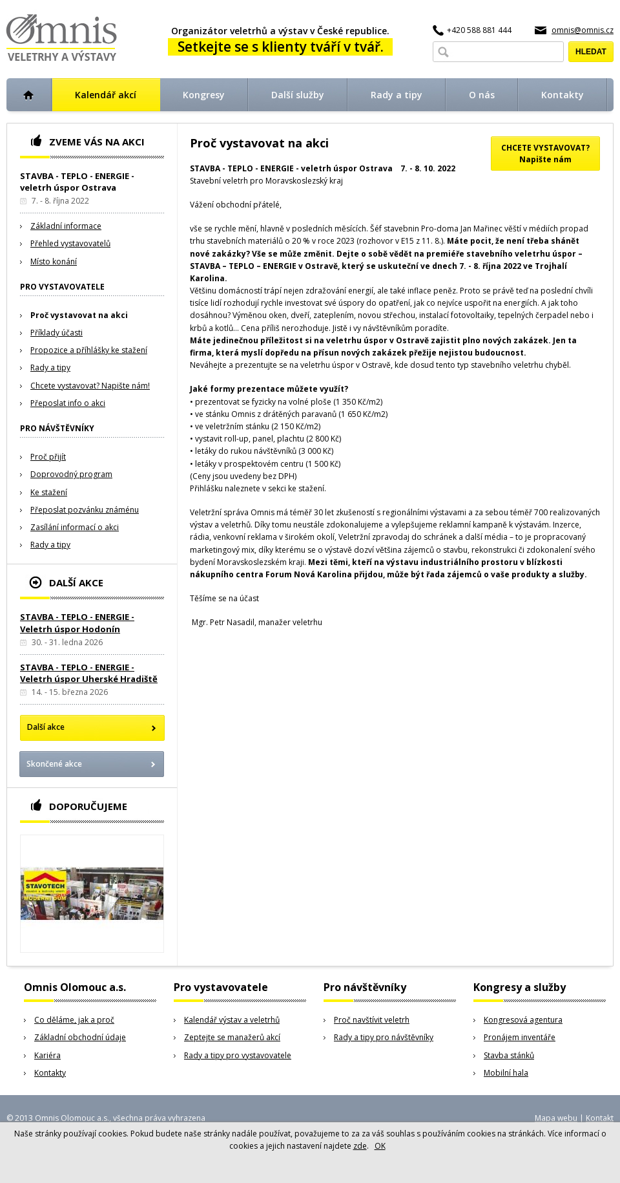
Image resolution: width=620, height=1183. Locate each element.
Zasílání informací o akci (74, 527)
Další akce (46, 726)
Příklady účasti (56, 332)
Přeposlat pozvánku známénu (84, 509)
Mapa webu (556, 1118)
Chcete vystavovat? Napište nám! (90, 385)
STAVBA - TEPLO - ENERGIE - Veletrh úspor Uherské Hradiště (89, 673)
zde (360, 1145)
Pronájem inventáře (519, 1037)
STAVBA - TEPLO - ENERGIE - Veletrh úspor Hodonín (77, 622)
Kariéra (47, 1055)
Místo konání (53, 261)
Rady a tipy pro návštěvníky (383, 1037)
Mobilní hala (506, 1072)
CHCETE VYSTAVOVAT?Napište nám (545, 153)
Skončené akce (54, 763)
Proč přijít (48, 456)
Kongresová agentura (523, 1019)
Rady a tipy (50, 367)
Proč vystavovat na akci (79, 315)
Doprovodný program (71, 474)
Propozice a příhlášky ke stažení (88, 350)
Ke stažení (48, 492)
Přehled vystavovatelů (70, 243)
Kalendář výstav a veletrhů (232, 1019)
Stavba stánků (509, 1055)
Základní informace (65, 225)
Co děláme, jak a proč (74, 1019)
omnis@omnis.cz (583, 30)
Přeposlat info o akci (67, 403)
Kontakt (600, 1118)
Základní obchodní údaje (80, 1037)
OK (380, 1145)
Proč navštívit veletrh (371, 1019)
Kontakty (50, 1072)
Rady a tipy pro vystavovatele (237, 1055)
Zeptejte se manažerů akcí (232, 1037)
